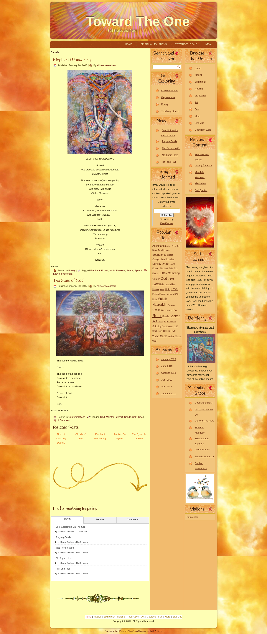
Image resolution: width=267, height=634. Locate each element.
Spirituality (200, 81)
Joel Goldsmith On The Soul (71, 526)
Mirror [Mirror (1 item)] (169, 294)
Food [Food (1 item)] (176, 268)
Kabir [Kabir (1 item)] (162, 289)
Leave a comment (62, 273)
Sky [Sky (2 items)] (166, 321)
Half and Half (63, 568)
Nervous (120, 270)
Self (134, 417)
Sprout (138, 270)
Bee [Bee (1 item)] (178, 246)
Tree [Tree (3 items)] (173, 330)
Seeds (129, 270)
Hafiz (112, 270)
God (102, 417)
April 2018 (166, 380)
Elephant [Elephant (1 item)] (164, 268)
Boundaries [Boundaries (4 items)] (159, 254)
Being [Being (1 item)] (154, 250)
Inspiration (200, 95)
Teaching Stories (170, 111)
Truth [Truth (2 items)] (155, 336)
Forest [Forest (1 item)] (155, 273)
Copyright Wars (203, 129)
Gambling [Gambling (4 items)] (174, 273)
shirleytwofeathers (106, 65)
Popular (100, 519)
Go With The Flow (204, 420)
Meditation (200, 183)
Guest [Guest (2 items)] (171, 279)
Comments (133, 519)
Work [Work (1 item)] (154, 341)
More (197, 116)
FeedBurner (166, 223)
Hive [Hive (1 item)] (173, 284)
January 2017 (168, 393)
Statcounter (192, 517)
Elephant (95, 270)
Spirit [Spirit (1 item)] (164, 326)
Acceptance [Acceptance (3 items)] (159, 245)
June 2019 (167, 366)
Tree (140, 417)
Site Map (199, 123)
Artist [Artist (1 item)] (169, 246)
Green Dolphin (202, 449)
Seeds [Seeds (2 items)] (165, 316)
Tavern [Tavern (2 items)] (166, 331)
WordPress (119, 631)
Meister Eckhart (114, 417)
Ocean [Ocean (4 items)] (156, 309)
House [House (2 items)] (155, 289)
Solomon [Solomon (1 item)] (172, 322)
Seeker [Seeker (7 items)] (175, 316)
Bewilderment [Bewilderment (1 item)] (164, 250)
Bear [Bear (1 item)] (174, 246)
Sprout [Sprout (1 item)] (170, 326)
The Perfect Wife (65, 547)
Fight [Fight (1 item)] (171, 268)
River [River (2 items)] (175, 310)
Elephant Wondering (72, 60)
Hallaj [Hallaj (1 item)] (161, 284)
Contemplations (76, 417)
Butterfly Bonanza (204, 456)
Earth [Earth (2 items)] (172, 264)
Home (128, 44)
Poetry (71, 270)
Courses (151, 617)
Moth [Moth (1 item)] (154, 299)
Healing (199, 88)
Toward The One (138, 21)
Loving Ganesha (203, 165)
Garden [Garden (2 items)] (156, 279)
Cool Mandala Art (204, 402)
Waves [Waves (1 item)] (178, 336)
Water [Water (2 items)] (171, 336)
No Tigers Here (64, 558)
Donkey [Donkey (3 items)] (156, 263)
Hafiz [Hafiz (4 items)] (155, 284)
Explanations (168, 97)
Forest (104, 270)
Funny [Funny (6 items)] (163, 273)
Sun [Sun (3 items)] (176, 326)
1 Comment (64, 420)
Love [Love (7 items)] (174, 289)
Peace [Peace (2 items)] (169, 310)
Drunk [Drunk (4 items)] (165, 263)
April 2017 (166, 386)
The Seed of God (68, 281)
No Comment (82, 542)
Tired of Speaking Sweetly (61, 438)
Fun (197, 109)
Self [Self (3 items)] (154, 321)
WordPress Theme (136, 631)
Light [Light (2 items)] (167, 289)
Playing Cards (63, 537)
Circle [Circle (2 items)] (170, 255)
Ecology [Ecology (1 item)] (155, 268)
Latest (67, 518)
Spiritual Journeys (154, 44)
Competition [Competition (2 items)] (158, 259)
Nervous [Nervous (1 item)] (171, 305)
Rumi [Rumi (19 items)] (157, 315)
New (208, 44)
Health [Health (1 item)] (168, 284)
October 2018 (168, 373)
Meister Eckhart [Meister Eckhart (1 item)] (159, 294)
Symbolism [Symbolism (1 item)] (157, 331)
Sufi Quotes (201, 190)
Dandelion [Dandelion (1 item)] (170, 259)
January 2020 (168, 359)
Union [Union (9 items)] (162, 336)
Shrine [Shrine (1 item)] (160, 322)
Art (196, 102)
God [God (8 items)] (164, 279)
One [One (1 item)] (163, 310)
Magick (198, 75)
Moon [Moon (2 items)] (175, 294)
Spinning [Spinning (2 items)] (156, 326)
